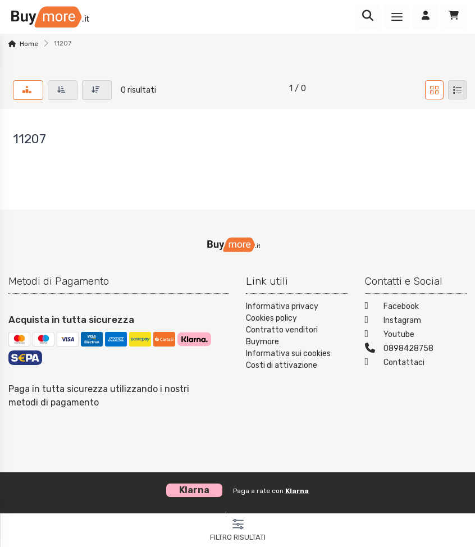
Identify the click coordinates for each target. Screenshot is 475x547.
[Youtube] (416, 336)
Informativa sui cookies (288, 353)
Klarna (297, 491)
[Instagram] (416, 321)
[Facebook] (416, 307)
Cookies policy (271, 318)
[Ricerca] (367, 16)
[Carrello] (454, 17)
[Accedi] (426, 17)
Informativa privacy (282, 306)
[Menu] (396, 16)
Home (29, 44)
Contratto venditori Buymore (282, 336)
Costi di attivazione (281, 365)
